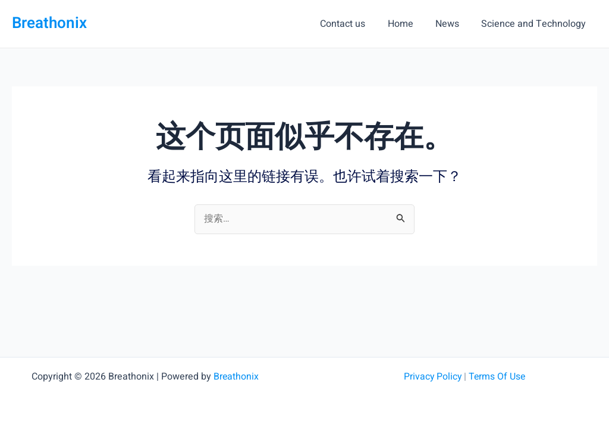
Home (408, 24)
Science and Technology (535, 24)
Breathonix (49, 23)
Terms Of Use (497, 376)
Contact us (353, 24)
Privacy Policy (431, 376)
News (452, 24)
